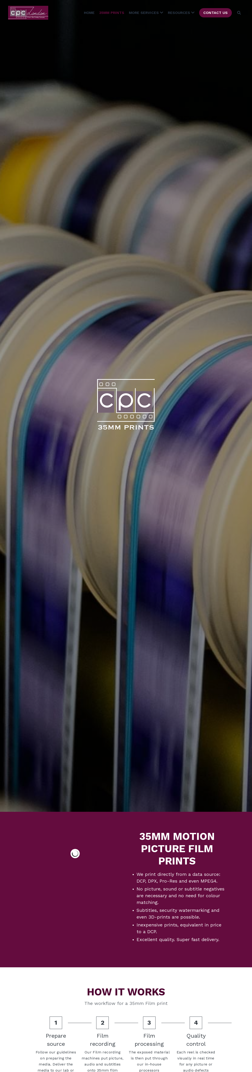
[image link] (28, 12)
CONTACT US (215, 12)
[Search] (239, 12)
